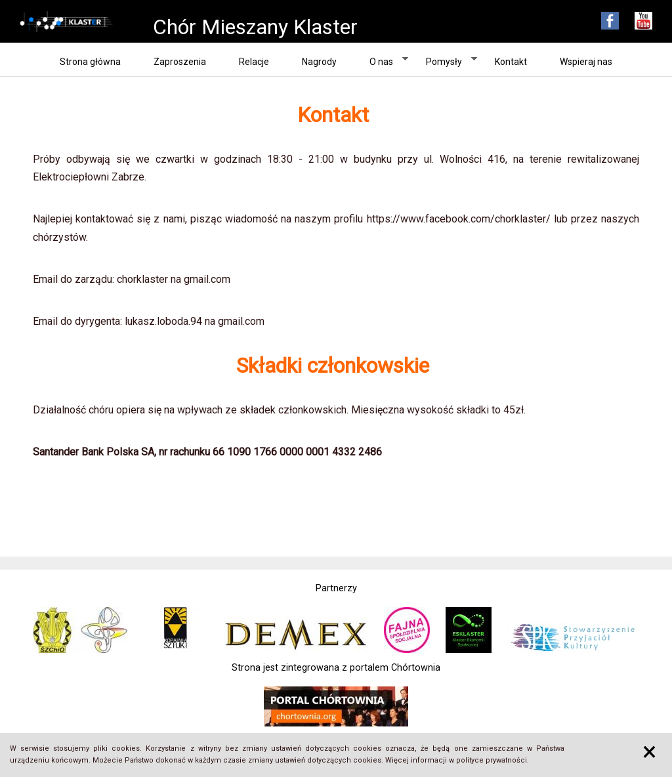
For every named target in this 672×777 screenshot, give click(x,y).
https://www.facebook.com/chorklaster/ (459, 219)
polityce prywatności (491, 760)
